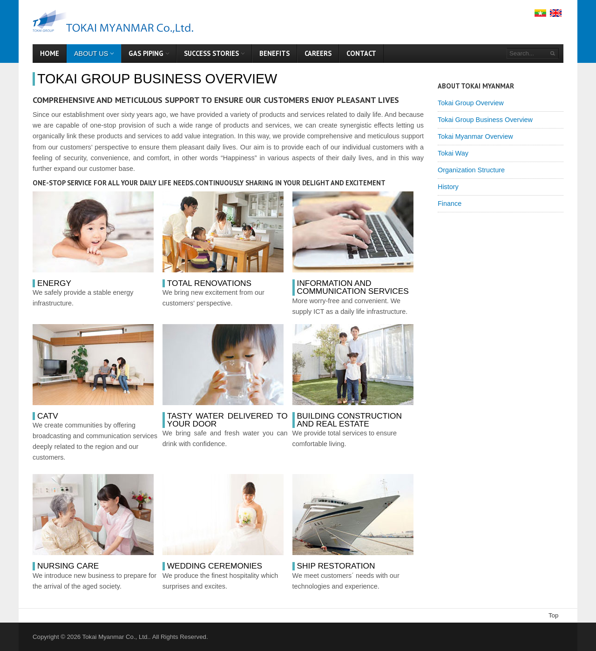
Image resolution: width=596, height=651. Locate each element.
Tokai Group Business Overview (157, 78)
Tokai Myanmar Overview (475, 136)
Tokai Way (453, 153)
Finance (449, 203)
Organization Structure (471, 170)
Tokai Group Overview (471, 103)
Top (553, 615)
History (448, 186)
